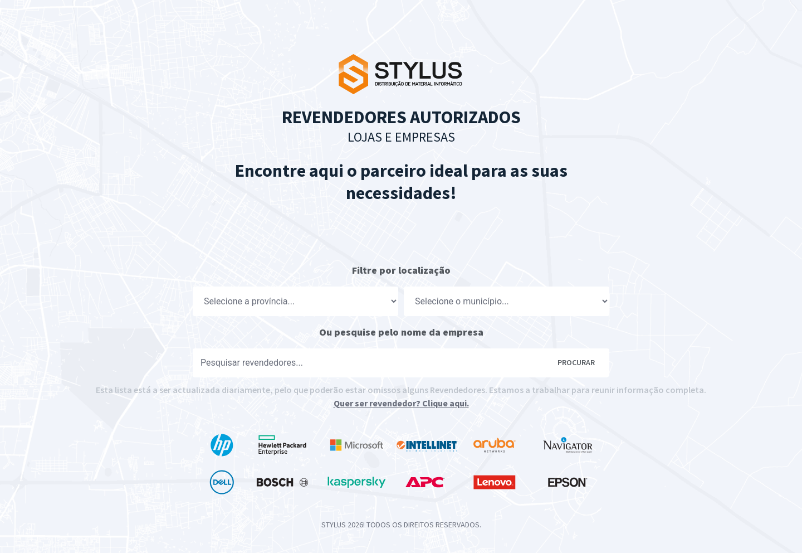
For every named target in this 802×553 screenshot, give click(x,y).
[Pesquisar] (375, 362)
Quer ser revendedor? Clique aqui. (401, 403)
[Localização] (295, 301)
